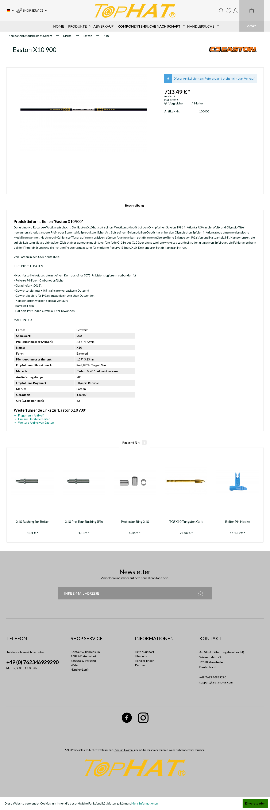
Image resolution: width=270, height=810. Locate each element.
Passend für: (134, 442)
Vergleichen (174, 103)
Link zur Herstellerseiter (32, 419)
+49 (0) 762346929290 (32, 662)
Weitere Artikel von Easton (34, 422)
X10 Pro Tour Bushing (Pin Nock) (84, 522)
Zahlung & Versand (83, 660)
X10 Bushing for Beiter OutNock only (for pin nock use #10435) (32, 522)
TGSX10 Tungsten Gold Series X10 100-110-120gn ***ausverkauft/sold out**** (186, 522)
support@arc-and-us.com (216, 682)
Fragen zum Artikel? (29, 415)
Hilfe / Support (144, 652)
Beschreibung (134, 205)
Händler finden (144, 660)
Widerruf (76, 665)
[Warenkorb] (251, 16)
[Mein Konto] (235, 10)
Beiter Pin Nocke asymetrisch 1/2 (237, 522)
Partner (140, 665)
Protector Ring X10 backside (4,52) (135, 522)
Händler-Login (80, 669)
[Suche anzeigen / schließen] (221, 10)
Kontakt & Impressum (85, 652)
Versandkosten (124, 749)
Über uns (141, 656)
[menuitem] (31, 10)
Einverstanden (255, 803)
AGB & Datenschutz (84, 656)
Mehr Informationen (144, 803)
